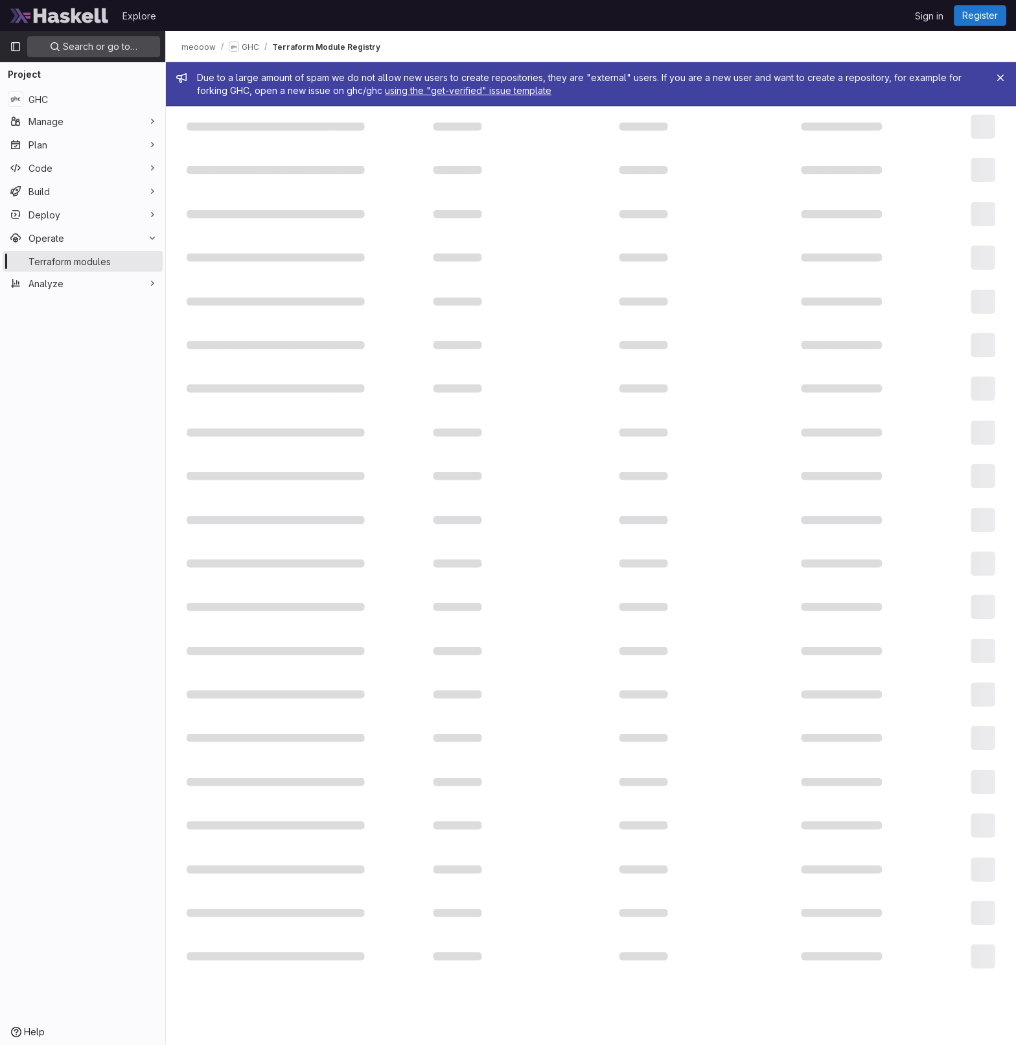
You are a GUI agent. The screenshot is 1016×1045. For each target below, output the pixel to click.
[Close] (1000, 78)
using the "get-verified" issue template (468, 90)
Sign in (929, 15)
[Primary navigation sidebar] (15, 46)
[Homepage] (59, 15)
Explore (139, 15)
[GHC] (83, 99)
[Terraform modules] (83, 261)
